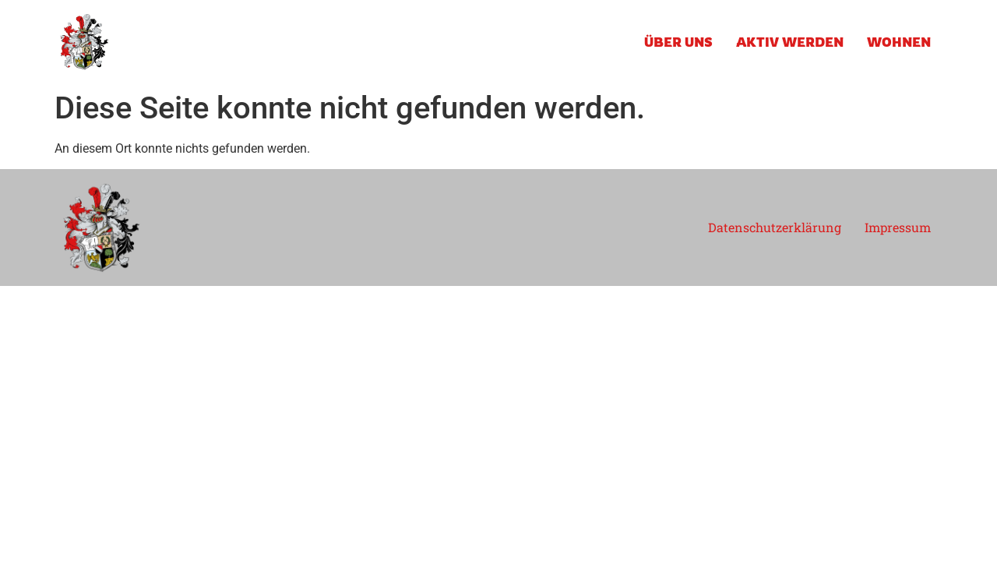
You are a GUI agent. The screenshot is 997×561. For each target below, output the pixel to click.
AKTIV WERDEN (790, 42)
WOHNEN (899, 42)
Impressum (898, 227)
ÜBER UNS (678, 42)
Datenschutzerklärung (774, 227)
